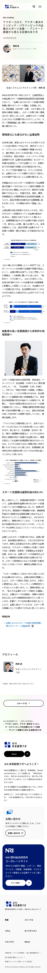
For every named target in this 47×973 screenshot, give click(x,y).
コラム (7, 931)
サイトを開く (15, 883)
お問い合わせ (14, 833)
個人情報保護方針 (33, 953)
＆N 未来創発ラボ (10, 721)
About (14, 754)
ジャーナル (22, 703)
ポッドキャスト (31, 931)
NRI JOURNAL (27, 721)
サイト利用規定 (19, 953)
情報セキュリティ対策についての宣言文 (18, 961)
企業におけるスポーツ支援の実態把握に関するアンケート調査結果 (24, 624)
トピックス (9, 941)
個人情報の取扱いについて (14, 957)
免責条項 (8, 953)
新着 (7, 920)
